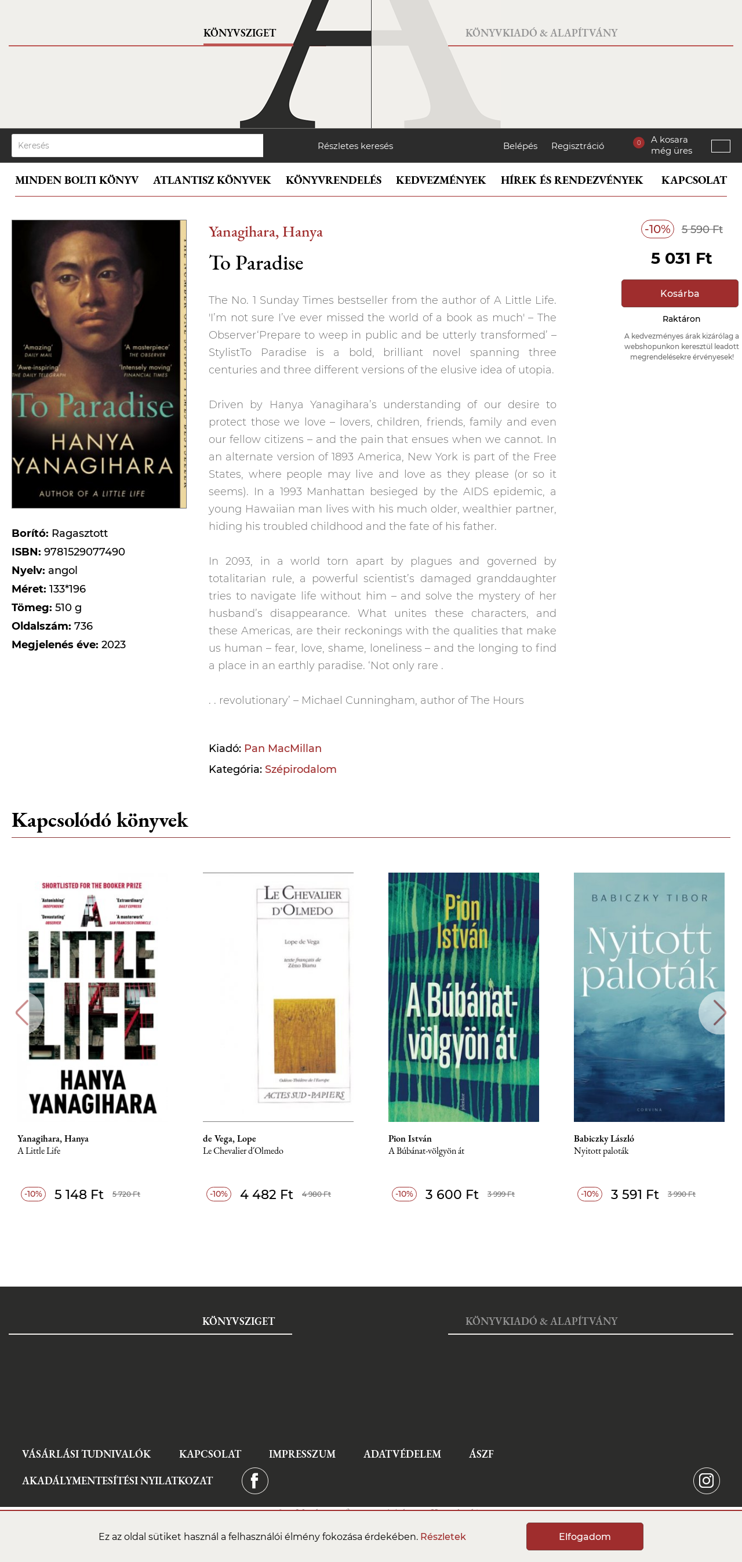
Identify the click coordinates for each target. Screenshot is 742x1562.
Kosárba (680, 293)
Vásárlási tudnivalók (86, 1454)
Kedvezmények (441, 180)
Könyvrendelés (333, 180)
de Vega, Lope (229, 1139)
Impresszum (302, 1454)
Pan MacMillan (283, 748)
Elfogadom (585, 1536)
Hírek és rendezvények (572, 180)
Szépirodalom (301, 769)
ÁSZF (481, 1454)
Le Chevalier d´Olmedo (243, 1151)
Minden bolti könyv (77, 180)
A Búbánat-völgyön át (426, 1151)
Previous (21, 1012)
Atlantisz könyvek (212, 180)
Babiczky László (604, 1139)
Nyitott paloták (601, 1151)
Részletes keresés (355, 145)
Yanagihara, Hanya (266, 231)
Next (720, 1012)
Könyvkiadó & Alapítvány (541, 32)
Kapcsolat (694, 180)
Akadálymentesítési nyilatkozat (117, 1480)
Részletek (443, 1536)
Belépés (520, 145)
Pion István (410, 1139)
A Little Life (38, 1151)
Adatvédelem (402, 1454)
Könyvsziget (239, 32)
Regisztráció (577, 145)
